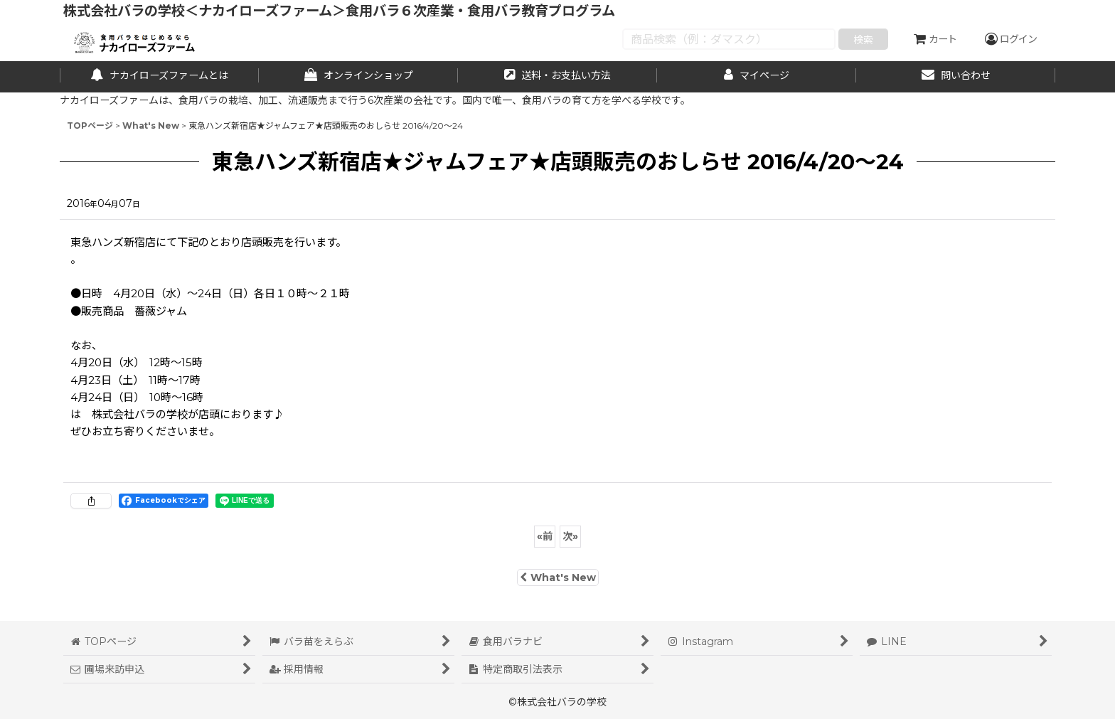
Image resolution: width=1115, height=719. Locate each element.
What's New (558, 577)
